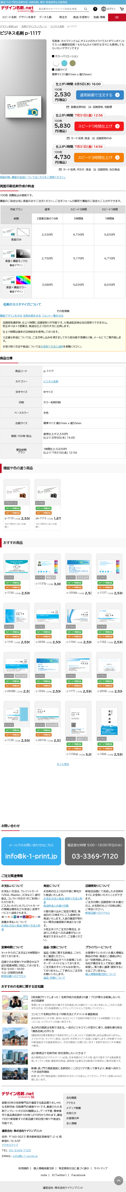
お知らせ (71, 1101)
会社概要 (71, 1086)
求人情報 (71, 1112)
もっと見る (63, 764)
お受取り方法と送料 (52, 346)
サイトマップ (101, 1157)
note (44, 1163)
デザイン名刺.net (9, 26)
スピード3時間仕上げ (99, 157)
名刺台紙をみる (32, 315)
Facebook (78, 1163)
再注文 (63, 17)
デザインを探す (27, 17)
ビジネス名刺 (57, 26)
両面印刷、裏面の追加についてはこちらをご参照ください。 (33, 177)
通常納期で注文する (100, 95)
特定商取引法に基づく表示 (74, 1157)
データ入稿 (45, 17)
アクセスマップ (10, 1133)
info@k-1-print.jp (31, 845)
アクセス (70, 1091)
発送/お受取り (81, 17)
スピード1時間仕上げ (99, 126)
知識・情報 (99, 17)
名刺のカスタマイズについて (22, 304)
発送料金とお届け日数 (56, 894)
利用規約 (23, 1157)
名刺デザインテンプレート (34, 26)
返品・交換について (54, 966)
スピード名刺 (9, 17)
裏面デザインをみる (11, 315)
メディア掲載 (73, 1096)
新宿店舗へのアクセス (97, 901)
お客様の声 (72, 1106)
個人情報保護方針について (100, 962)
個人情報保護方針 (44, 1157)
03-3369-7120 (95, 845)
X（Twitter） (59, 1163)
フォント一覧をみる (52, 315)
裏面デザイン (16, 265)
